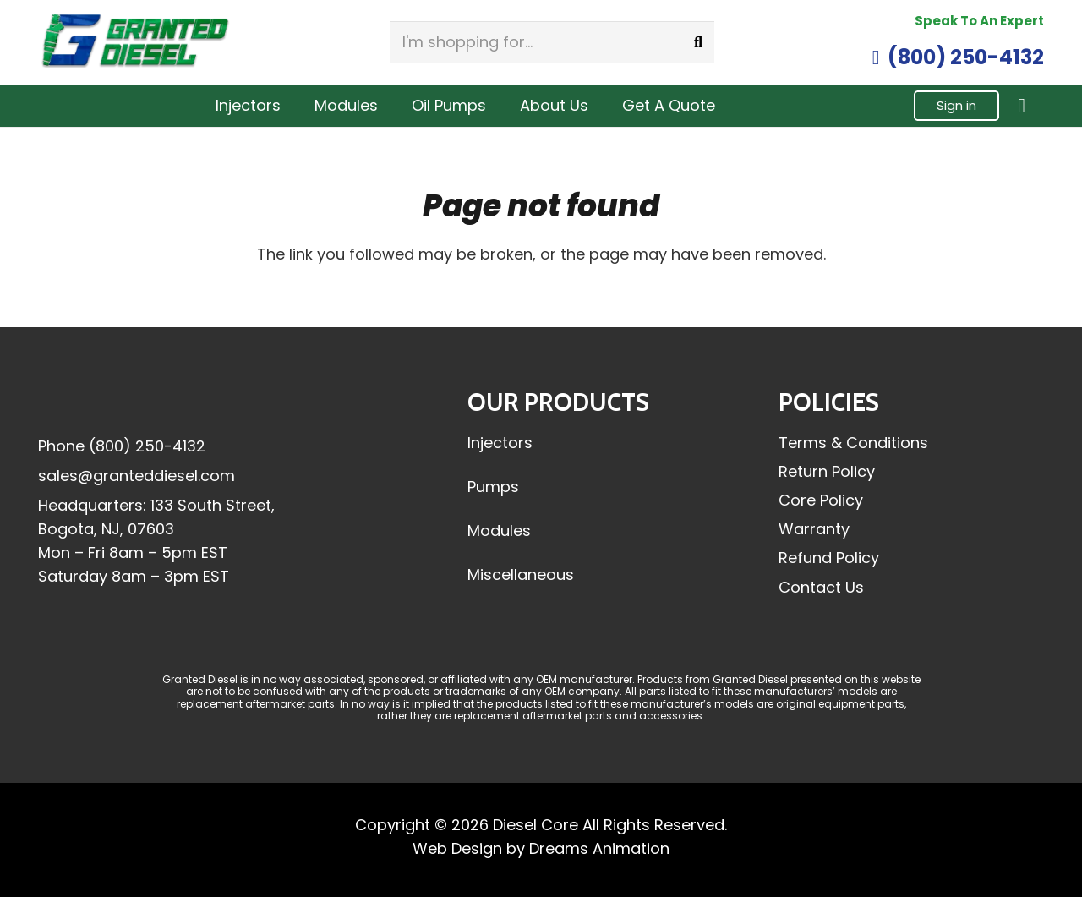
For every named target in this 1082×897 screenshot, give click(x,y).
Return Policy (827, 471)
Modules (499, 530)
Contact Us (821, 587)
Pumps (493, 486)
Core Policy (821, 500)
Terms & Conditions (853, 442)
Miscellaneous (520, 574)
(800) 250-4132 (147, 446)
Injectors (500, 442)
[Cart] (1021, 106)
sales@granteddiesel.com (136, 475)
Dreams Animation (599, 848)
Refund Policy (829, 557)
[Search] (698, 42)
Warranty (814, 528)
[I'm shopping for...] (552, 42)
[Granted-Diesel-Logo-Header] (135, 42)
